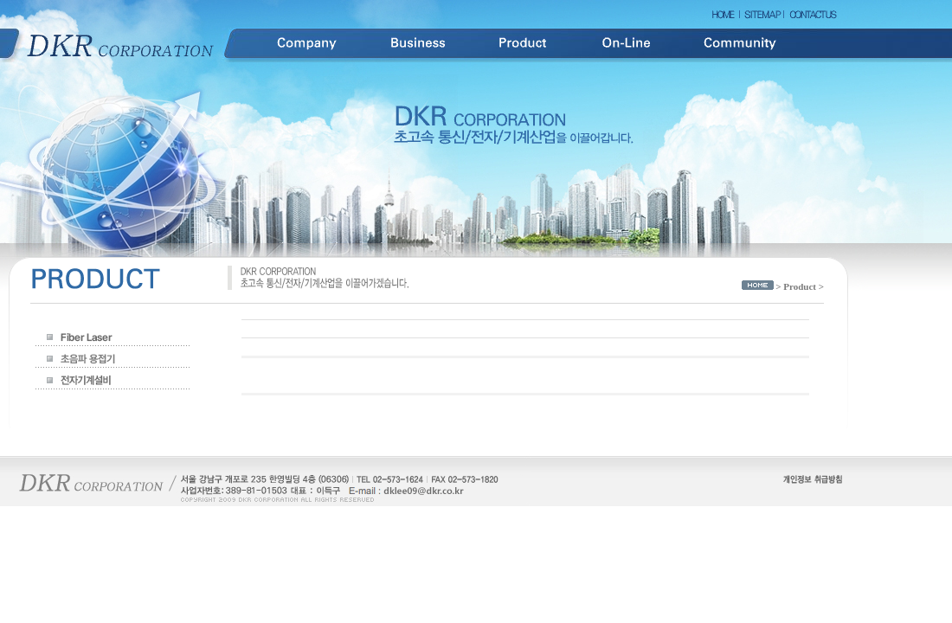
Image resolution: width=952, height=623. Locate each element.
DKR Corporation (121, 44)
